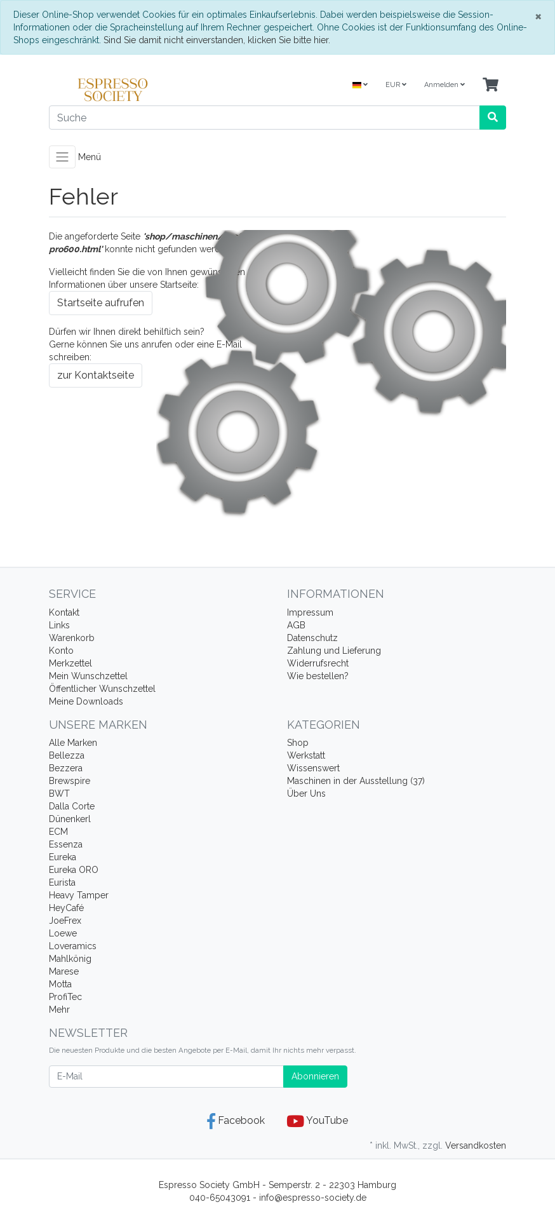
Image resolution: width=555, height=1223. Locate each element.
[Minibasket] (490, 85)
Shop (298, 743)
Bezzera (66, 768)
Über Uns (306, 793)
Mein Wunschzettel (88, 676)
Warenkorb (72, 638)
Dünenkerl (70, 819)
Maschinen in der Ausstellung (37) (356, 781)
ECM (58, 832)
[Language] (360, 85)
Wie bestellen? (318, 676)
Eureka (62, 857)
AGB (296, 625)
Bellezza (66, 755)
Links (59, 625)
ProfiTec (65, 997)
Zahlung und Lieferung (334, 650)
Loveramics (73, 946)
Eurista (62, 882)
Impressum (310, 612)
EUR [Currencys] (395, 85)
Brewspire (69, 781)
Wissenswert (313, 768)
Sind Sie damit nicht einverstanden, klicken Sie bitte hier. (217, 40)
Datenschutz (312, 638)
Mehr (59, 1009)
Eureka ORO (73, 870)
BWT (59, 793)
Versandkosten (475, 1145)
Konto (61, 650)
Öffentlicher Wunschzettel (102, 689)
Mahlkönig (70, 959)
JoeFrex (65, 921)
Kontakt (64, 612)
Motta (60, 984)
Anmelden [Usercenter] (444, 85)
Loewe (63, 933)
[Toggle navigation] (62, 156)
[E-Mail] (166, 1076)
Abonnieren (315, 1076)
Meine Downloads (86, 701)
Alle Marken (73, 743)
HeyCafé (66, 908)
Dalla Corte (72, 806)
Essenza (66, 844)
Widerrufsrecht (318, 663)
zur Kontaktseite (95, 375)
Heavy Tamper (79, 895)
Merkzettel (70, 663)
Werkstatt (306, 755)
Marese (64, 971)
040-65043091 (219, 1198)
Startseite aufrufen (100, 303)
